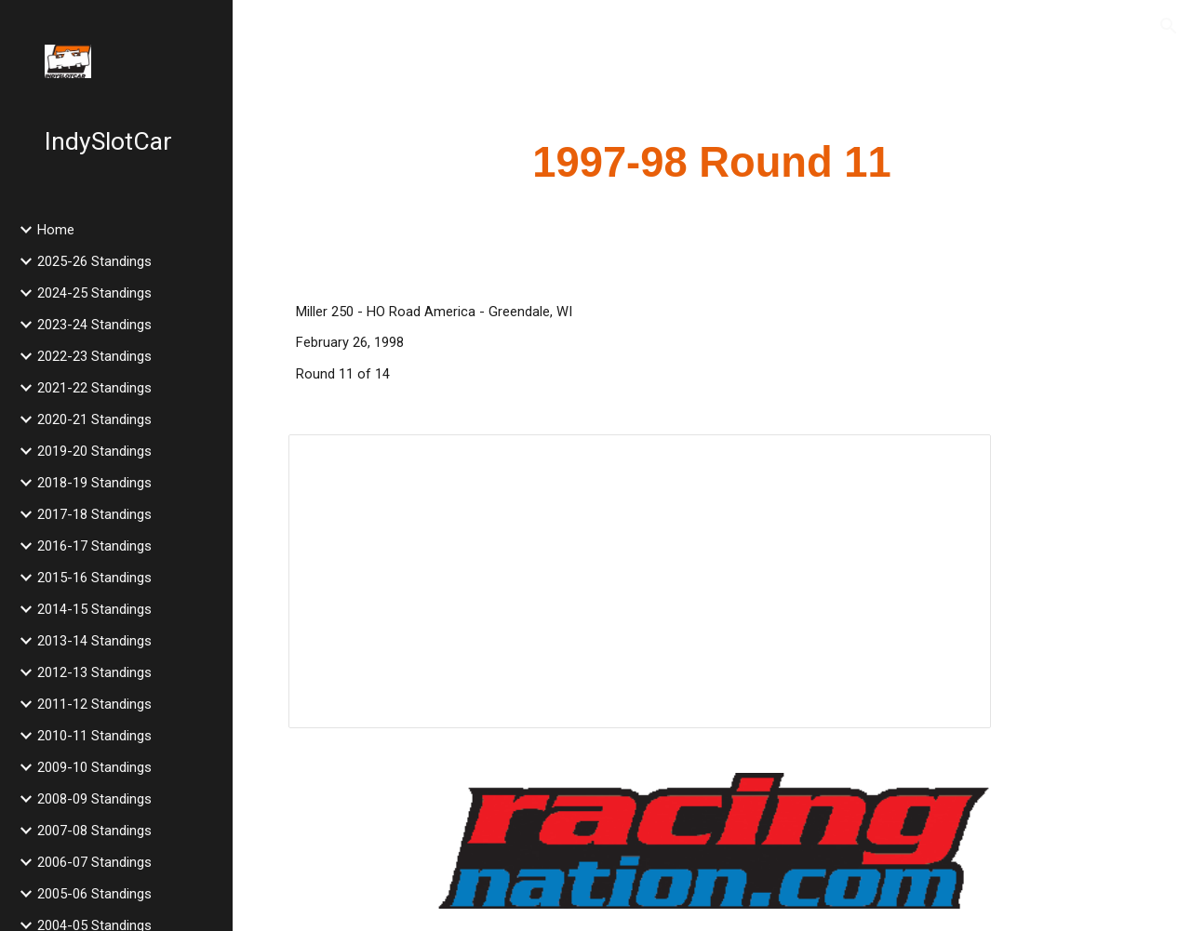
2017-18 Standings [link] (94, 514)
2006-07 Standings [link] (94, 862)
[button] (1168, 26)
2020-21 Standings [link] (94, 419)
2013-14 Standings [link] (94, 640)
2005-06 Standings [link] (94, 893)
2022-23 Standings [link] (94, 356)
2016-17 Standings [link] (94, 546)
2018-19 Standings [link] (94, 482)
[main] (712, 163)
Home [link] (55, 229)
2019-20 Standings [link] (94, 451)
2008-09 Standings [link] (94, 799)
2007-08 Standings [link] (94, 830)
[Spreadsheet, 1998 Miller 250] (639, 580)
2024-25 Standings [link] (94, 293)
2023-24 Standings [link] (94, 324)
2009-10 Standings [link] (94, 767)
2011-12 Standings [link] (94, 704)
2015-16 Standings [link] (94, 577)
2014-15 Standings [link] (94, 609)
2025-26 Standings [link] (94, 261)
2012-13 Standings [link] (94, 672)
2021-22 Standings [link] (94, 387)
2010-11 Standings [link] (94, 735)
